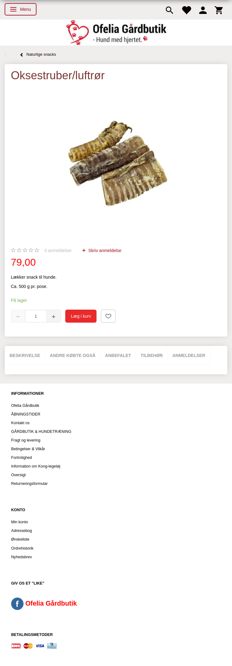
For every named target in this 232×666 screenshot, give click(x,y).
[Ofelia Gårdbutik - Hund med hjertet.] (116, 33)
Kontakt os (20, 423)
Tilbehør (152, 355)
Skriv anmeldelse (104, 250)
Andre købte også (73, 355)
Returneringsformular (29, 483)
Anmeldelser (188, 355)
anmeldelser (58, 250)
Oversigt (18, 475)
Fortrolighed (21, 457)
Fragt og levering (26, 440)
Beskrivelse (25, 355)
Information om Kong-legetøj (35, 466)
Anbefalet (118, 355)
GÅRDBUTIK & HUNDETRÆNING (41, 431)
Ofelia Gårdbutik (25, 405)
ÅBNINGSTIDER (25, 414)
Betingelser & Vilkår (28, 449)
